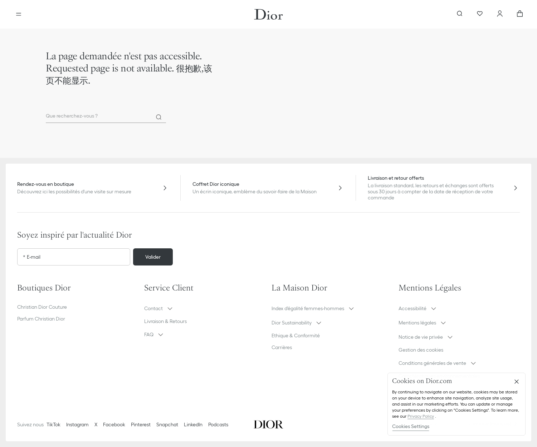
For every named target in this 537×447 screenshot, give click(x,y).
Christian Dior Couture (42, 307)
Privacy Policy (420, 416)
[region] (456, 404)
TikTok (53, 424)
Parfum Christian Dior (41, 319)
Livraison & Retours (165, 321)
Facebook (114, 424)
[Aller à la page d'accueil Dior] (268, 14)
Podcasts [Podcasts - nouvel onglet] (218, 424)
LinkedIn (193, 424)
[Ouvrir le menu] (19, 14)
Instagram (77, 424)
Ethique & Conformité (296, 335)
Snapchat (167, 424)
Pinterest (141, 424)
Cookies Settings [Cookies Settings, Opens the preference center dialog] (410, 426)
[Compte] (499, 14)
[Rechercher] (159, 117)
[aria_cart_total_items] (520, 14)
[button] (204, 308)
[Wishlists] (479, 14)
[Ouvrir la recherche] (459, 14)
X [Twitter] (95, 424)
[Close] (516, 381)
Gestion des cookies (421, 350)
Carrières (282, 347)
